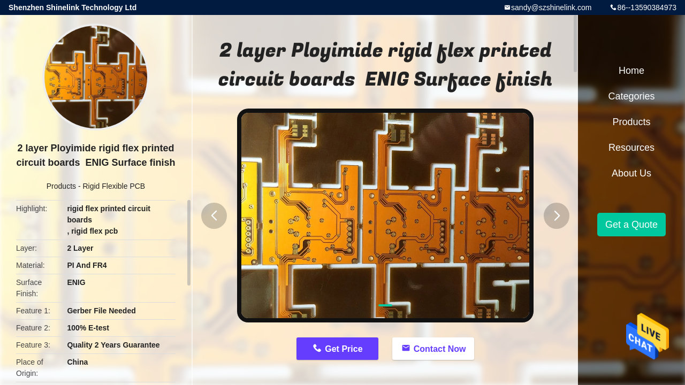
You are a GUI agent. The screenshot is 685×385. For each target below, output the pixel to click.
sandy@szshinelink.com (551, 7)
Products (61, 186)
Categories (631, 96)
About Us (631, 173)
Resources (631, 147)
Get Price (343, 348)
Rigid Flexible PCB (113, 186)
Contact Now (440, 348)
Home (631, 70)
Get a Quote (631, 224)
